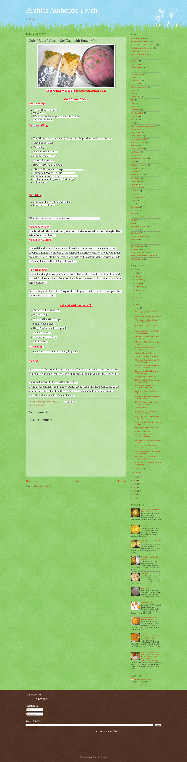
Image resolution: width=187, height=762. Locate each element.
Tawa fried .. (135, 243)
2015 (135, 487)
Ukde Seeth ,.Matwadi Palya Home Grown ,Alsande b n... (146, 436)
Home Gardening (136, 136)
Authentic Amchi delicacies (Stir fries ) (144, 45)
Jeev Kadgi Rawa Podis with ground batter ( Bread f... (147, 447)
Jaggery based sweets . (138, 142)
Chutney (134, 77)
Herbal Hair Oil (136, 132)
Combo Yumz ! (39, 405)
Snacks (133, 220)
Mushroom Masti (136, 175)
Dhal (132, 93)
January (138, 472)
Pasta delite (135, 191)
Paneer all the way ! (137, 184)
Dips (132, 100)
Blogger (103, 757)
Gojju (133, 123)
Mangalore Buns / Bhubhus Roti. (146, 377)
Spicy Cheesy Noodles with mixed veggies (150, 510)
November (139, 280)
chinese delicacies (137, 74)
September (139, 287)
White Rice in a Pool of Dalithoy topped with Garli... (146, 458)
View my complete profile (139, 685)
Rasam (133, 201)
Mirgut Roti (145, 588)
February (139, 469)
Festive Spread (136, 110)
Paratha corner (136, 188)
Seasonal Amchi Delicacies (140, 217)
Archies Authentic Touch (61, 10)
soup (132, 223)
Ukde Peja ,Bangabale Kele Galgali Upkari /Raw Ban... (146, 403)
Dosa (132, 103)
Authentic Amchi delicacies (140, 42)
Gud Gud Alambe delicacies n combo (143, 126)
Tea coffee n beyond (137, 246)
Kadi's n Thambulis (137, 149)
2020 (135, 270)
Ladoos (133, 162)
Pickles (133, 194)
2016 (135, 484)
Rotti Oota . (135, 210)
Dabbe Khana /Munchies (139, 87)
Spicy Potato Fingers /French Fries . (147, 428)
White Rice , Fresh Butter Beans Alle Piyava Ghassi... (147, 361)
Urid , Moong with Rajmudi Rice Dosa (148, 316)
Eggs (132, 106)
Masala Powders (136, 168)
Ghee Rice (144, 574)
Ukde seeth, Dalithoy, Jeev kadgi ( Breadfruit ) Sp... (146, 332)
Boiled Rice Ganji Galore (139, 55)
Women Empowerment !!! (143, 431)
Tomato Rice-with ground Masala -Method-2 (149, 618)
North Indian (135, 178)
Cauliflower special (137, 68)
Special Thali (135, 230)
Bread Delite (135, 58)
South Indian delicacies (138, 227)
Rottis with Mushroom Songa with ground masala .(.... (146, 312)
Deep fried (134, 90)
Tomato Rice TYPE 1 (148, 603)
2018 (135, 477)
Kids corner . (135, 155)
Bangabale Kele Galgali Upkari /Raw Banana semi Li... (147, 441)
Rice (132, 204)
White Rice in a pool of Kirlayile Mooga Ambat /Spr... (146, 321)
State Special (135, 233)
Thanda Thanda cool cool (139, 252)
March (138, 308)
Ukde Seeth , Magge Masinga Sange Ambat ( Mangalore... (147, 366)
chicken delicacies (137, 71)
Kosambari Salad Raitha (139, 158)
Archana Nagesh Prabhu (142, 679)
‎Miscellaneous (136, 171)
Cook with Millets (137, 84)
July (137, 294)
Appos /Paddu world (138, 38)
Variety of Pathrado (137, 259)
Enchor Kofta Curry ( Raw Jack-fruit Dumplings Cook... (147, 412)
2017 (135, 480)
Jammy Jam (135, 145)
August (138, 290)
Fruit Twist (134, 119)
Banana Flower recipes (138, 51)
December (139, 276)
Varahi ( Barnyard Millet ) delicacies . (143, 256)
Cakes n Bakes (136, 64)
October (138, 283)
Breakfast (134, 61)
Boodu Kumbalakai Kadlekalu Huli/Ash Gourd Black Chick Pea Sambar (150, 636)
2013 (135, 494)
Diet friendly (135, 97)
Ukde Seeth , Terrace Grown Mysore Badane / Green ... (147, 398)
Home (32, 19)
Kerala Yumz (135, 152)
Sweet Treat (135, 239)
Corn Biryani (145, 526)
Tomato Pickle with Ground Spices (146, 356)
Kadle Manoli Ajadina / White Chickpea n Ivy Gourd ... (145, 387)
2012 (135, 498)
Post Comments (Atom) (43, 486)
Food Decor (135, 116)
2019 (135, 273)
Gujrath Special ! (136, 129)
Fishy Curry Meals (137, 113)
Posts (29, 710)
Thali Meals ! (135, 249)
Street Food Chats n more (139, 236)
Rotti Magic (135, 207)
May (137, 301)
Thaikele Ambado (141, 408)
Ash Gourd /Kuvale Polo (143, 353)
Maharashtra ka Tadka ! (139, 165)
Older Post (121, 481)
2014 (135, 491)
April (138, 304)
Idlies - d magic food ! (138, 139)
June (137, 297)
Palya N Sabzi (135, 181)
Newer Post (31, 481)
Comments (31, 714)
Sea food (134, 214)
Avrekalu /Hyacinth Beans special (142, 48)
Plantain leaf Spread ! (138, 197)
